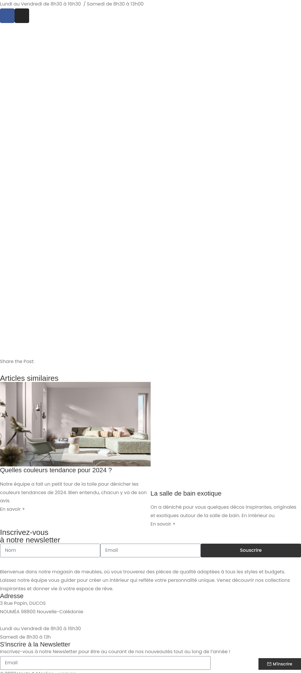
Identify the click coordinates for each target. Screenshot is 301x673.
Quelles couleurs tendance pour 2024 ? (56, 470)
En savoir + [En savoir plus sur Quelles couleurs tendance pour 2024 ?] (12, 509)
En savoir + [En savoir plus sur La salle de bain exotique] (163, 524)
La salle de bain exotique (186, 493)
